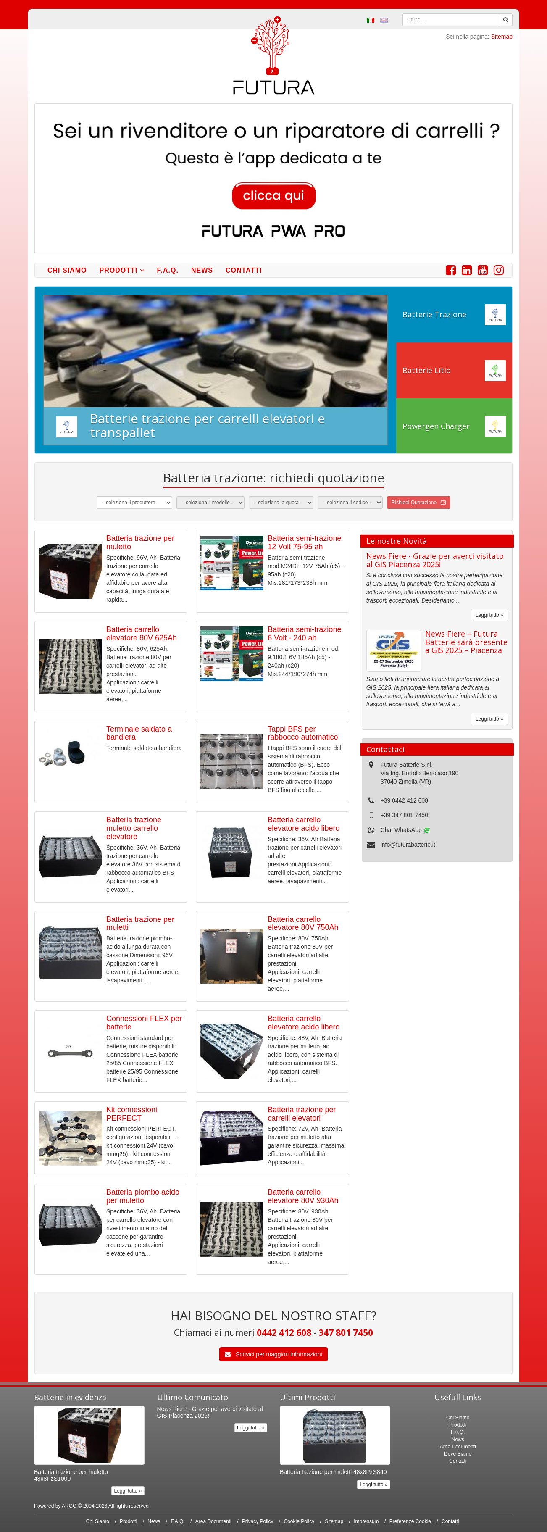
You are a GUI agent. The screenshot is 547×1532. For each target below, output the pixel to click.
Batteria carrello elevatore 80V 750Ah (303, 923)
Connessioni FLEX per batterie (144, 1022)
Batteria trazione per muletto (140, 542)
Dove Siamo (457, 1454)
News (202, 270)
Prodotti (121, 270)
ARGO (69, 1506)
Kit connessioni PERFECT (131, 1114)
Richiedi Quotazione (419, 502)
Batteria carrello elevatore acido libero (303, 824)
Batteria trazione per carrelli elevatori (302, 1114)
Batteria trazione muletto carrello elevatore (133, 828)
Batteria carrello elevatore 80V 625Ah (141, 633)
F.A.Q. (168, 270)
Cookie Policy (299, 1521)
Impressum (366, 1521)
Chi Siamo (67, 270)
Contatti (244, 270)
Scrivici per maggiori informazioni (273, 1354)
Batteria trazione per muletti (140, 923)
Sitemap (502, 36)
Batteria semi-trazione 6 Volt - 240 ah (304, 633)
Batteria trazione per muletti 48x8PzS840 (333, 1472)
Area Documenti (458, 1447)
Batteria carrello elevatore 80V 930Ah (303, 1196)
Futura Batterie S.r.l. (407, 764)
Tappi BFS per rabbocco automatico (303, 733)
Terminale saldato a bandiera (139, 733)
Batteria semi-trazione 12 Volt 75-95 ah (304, 542)
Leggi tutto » (489, 615)
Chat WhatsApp (405, 830)
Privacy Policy (258, 1521)
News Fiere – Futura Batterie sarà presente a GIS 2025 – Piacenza (466, 642)
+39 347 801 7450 (404, 815)
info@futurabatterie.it (408, 844)
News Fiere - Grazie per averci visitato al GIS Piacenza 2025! (435, 560)
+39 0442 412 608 (404, 800)
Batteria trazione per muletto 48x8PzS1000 (71, 1475)
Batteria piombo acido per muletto (142, 1196)
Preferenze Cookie (410, 1521)
